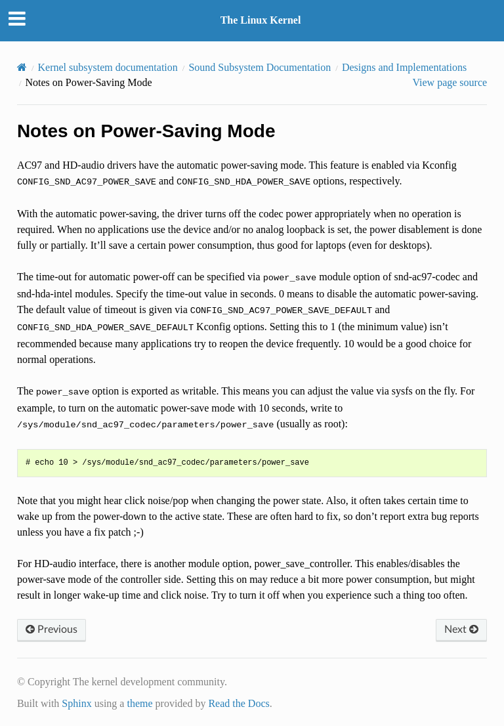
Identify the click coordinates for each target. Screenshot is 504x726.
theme (139, 703)
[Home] (22, 67)
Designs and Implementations (404, 67)
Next (461, 629)
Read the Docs (238, 703)
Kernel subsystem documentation (108, 67)
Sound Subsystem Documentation (259, 67)
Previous (51, 629)
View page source (449, 82)
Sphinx (76, 703)
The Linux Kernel (260, 20)
